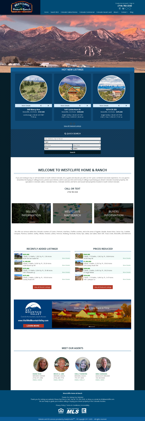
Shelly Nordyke (81, 374)
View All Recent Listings (42, 287)
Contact (124, 12)
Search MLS (55, 12)
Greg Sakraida (101, 374)
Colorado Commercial (87, 12)
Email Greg (100, 380)
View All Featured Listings (72, 126)
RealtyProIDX (69, 419)
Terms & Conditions (73, 405)
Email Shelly (80, 380)
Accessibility (85, 405)
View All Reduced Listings (102, 287)
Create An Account (121, 3)
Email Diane (37, 380)
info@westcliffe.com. (107, 399)
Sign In (132, 3)
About (116, 12)
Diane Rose (37, 374)
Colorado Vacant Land (104, 12)
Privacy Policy (60, 405)
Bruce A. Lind (59, 374)
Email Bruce (58, 380)
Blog (131, 12)
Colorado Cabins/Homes (69, 12)
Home (46, 12)
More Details (66, 258)
